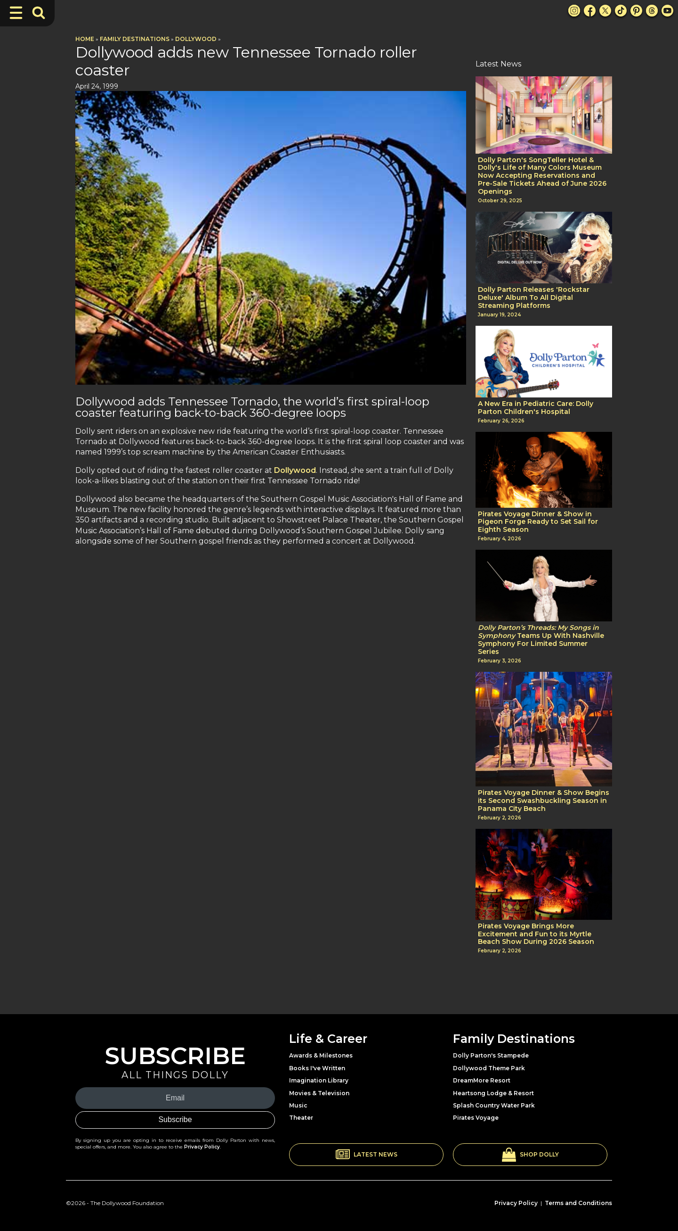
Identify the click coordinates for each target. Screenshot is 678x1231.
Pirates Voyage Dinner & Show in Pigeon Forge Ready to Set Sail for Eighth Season (538, 522)
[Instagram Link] (574, 11)
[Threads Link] (652, 11)
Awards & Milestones (321, 1055)
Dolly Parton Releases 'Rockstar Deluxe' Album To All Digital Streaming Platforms (533, 297)
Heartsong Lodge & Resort (493, 1093)
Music (298, 1105)
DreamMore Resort (481, 1080)
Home (84, 38)
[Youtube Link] (667, 11)
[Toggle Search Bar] (38, 12)
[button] (366, 1154)
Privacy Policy (202, 1147)
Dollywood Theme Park (489, 1068)
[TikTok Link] (621, 11)
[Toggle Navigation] (16, 12)
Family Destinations (135, 38)
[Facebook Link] (590, 11)
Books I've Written (317, 1068)
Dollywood (196, 38)
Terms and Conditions (578, 1202)
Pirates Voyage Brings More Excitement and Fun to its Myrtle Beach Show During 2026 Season (536, 934)
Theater (301, 1117)
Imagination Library (318, 1080)
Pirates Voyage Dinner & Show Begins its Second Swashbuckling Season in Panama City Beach (543, 800)
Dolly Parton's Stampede (491, 1055)
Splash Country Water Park (494, 1105)
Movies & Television (319, 1093)
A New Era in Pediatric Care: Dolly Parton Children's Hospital (535, 408)
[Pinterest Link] (636, 11)
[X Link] (605, 11)
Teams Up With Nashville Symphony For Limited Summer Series (541, 639)
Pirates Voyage (476, 1117)
